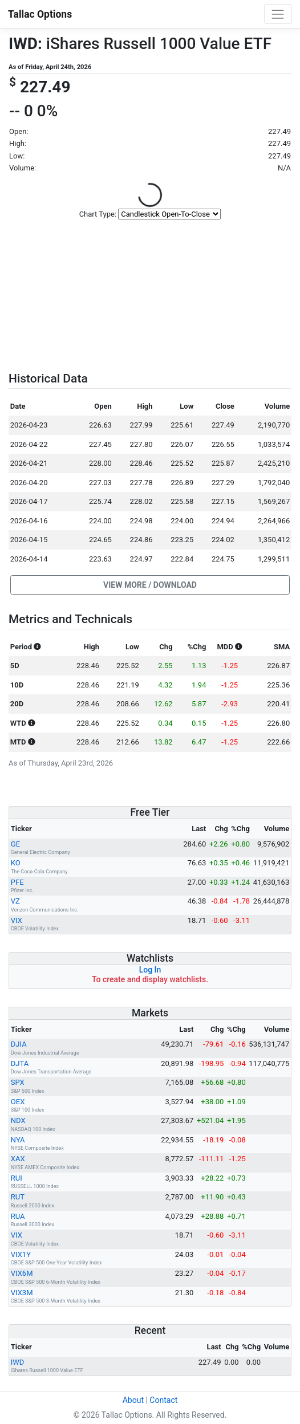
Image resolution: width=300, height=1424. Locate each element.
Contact (163, 1400)
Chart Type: (97, 214)
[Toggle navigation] (278, 14)
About (133, 1400)
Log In (150, 969)
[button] (150, 585)
